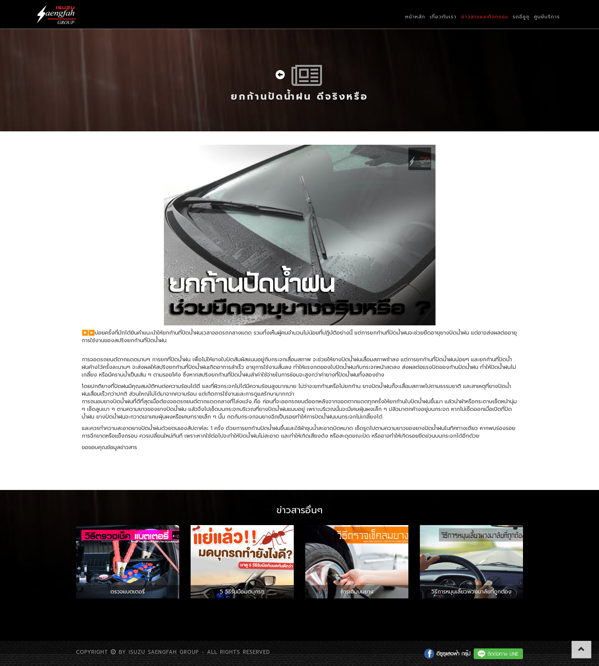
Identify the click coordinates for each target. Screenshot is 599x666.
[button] (581, 649)
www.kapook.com (161, 447)
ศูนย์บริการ (547, 16)
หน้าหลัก (415, 16)
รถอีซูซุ (521, 16)
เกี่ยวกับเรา (443, 16)
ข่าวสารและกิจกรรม (484, 16)
